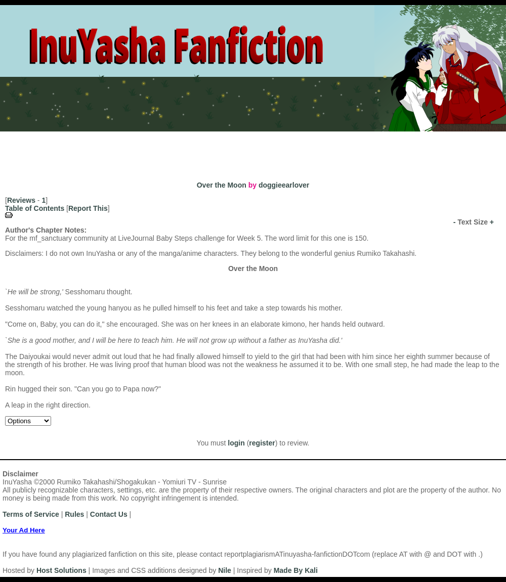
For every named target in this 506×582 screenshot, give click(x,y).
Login (90, 135)
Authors (69, 150)
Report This (88, 208)
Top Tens (265, 150)
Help (185, 135)
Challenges (221, 150)
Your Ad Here (24, 530)
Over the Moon (221, 185)
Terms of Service (31, 514)
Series (180, 150)
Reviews (21, 200)
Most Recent (25, 150)
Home (15, 135)
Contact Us (109, 514)
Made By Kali (296, 570)
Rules (123, 135)
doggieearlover (284, 185)
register (262, 443)
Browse (304, 150)
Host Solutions (61, 570)
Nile (224, 570)
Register (52, 135)
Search (339, 150)
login (236, 443)
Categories (112, 150)
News (155, 135)
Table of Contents (34, 208)
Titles (150, 150)
